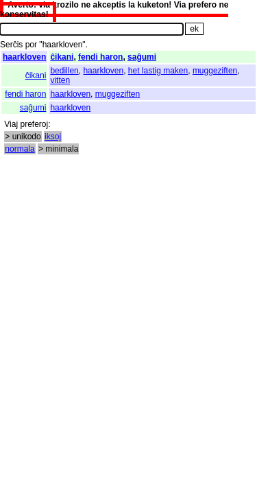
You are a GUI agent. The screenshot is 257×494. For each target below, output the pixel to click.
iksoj (53, 136)
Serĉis (11, 44)
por (31, 44)
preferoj (34, 124)
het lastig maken (158, 70)
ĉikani (61, 57)
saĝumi (141, 57)
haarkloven (24, 57)
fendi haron (100, 57)
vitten (60, 80)
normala (19, 149)
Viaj (11, 124)
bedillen (64, 70)
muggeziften (215, 70)
